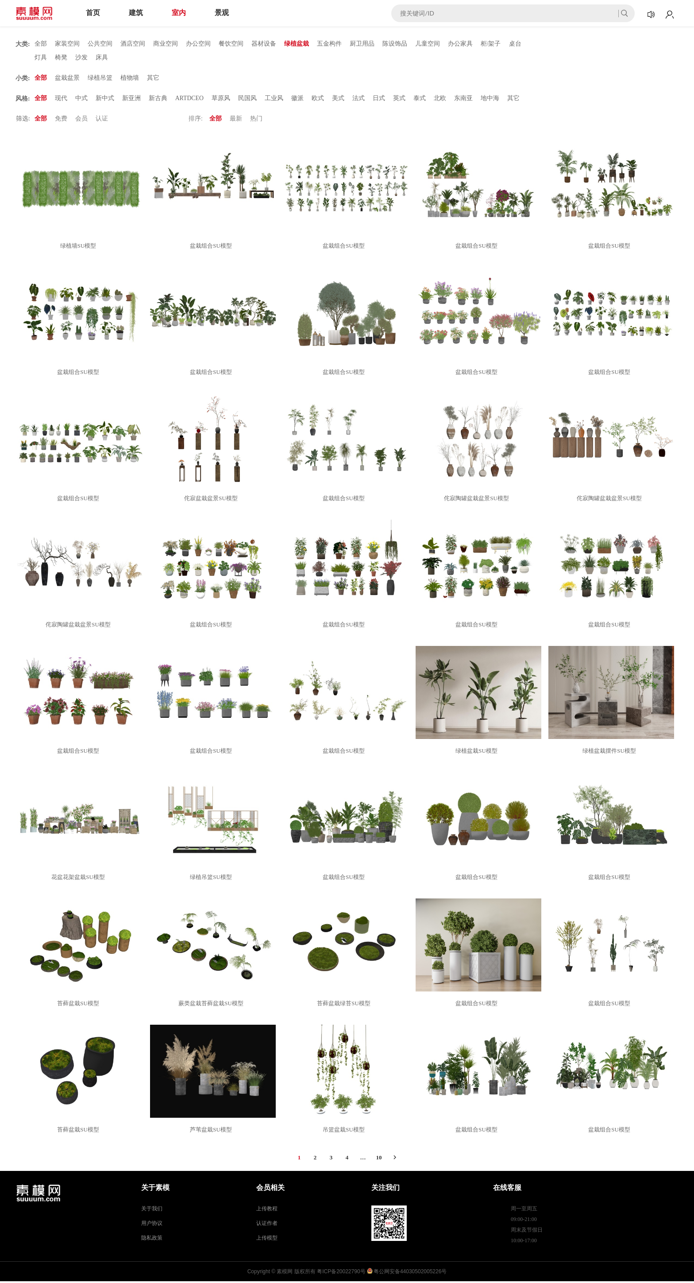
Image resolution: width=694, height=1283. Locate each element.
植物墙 (129, 78)
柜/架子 (491, 43)
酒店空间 (132, 43)
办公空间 (198, 43)
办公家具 (460, 43)
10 (379, 1159)
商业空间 (165, 43)
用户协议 (151, 1225)
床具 (102, 57)
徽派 (298, 99)
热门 (256, 120)
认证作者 (267, 1225)
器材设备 (263, 43)
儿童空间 (427, 43)
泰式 (420, 99)
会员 (81, 120)
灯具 (41, 57)
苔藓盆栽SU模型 (79, 1005)
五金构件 (329, 43)
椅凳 (61, 57)
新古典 (158, 99)
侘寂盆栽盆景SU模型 (212, 500)
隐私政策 (151, 1239)
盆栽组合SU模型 (212, 247)
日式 (379, 99)
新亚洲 (131, 99)
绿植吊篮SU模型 (212, 878)
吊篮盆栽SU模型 (345, 1131)
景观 (222, 12)
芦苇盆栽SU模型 (212, 1131)
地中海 (490, 99)
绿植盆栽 (296, 43)
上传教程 (267, 1210)
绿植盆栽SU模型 (477, 752)
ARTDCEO (189, 99)
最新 (236, 120)
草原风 (221, 99)
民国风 (248, 99)
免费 (61, 120)
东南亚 (464, 99)
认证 (102, 120)
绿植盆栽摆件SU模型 (610, 752)
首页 (93, 12)
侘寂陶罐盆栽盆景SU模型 (478, 500)
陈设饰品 (394, 43)
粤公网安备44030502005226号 (410, 1273)
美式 (338, 99)
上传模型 (267, 1239)
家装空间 (67, 43)
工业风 (274, 99)
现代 (61, 99)
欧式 (318, 99)
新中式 (105, 99)
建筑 (136, 12)
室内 (179, 12)
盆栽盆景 (67, 78)
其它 (153, 78)
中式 (81, 99)
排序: (196, 120)
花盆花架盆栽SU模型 (79, 878)
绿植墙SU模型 (79, 247)
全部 (41, 43)
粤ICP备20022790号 (341, 1273)
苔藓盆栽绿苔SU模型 (345, 1005)
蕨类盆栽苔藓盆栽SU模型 (212, 1005)
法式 (359, 99)
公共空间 (100, 43)
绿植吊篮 (100, 78)
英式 (399, 99)
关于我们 (151, 1210)
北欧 (440, 99)
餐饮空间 (231, 43)
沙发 (81, 57)
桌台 (515, 43)
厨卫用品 (362, 43)
